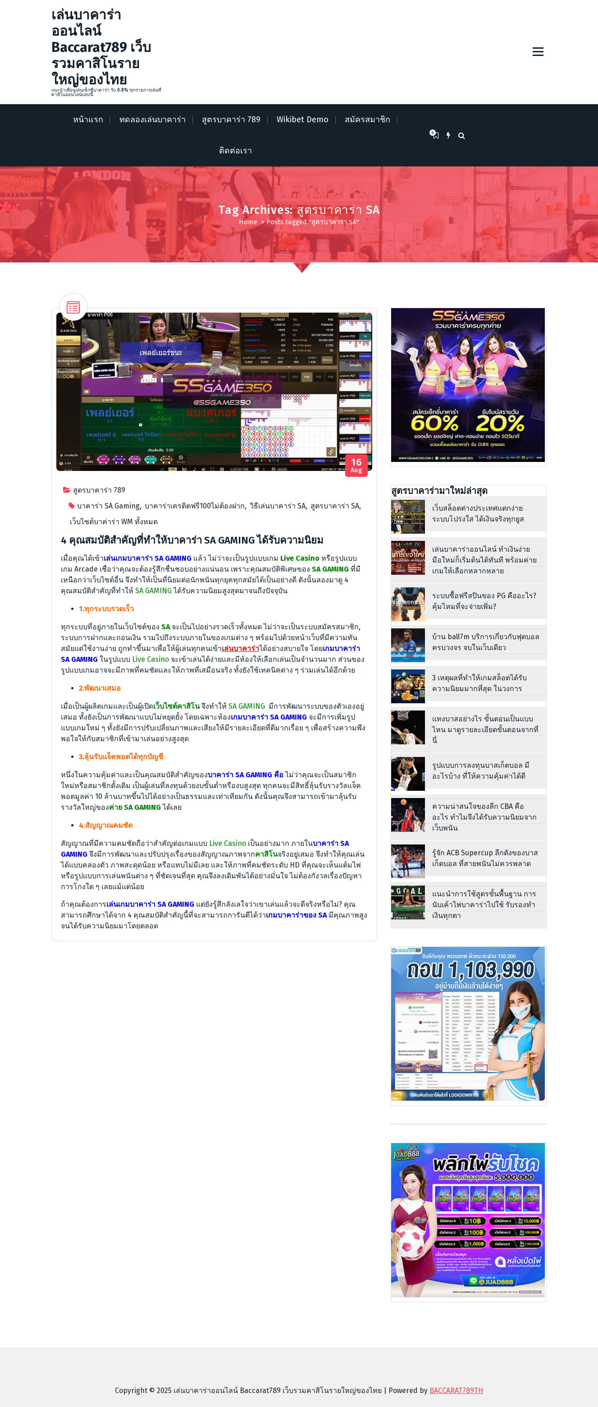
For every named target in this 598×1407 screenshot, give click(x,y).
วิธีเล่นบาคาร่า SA (278, 506)
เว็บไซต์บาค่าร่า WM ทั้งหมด (114, 521)
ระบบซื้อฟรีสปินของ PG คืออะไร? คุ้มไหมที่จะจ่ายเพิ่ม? (484, 601)
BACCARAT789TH (456, 1390)
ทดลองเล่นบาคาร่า (152, 120)
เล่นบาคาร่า (240, 648)
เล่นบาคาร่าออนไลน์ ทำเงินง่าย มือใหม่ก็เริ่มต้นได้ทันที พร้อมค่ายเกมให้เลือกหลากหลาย (484, 560)
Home (248, 222)
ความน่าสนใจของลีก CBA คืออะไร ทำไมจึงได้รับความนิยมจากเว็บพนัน (484, 817)
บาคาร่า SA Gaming (108, 506)
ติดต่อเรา (235, 151)
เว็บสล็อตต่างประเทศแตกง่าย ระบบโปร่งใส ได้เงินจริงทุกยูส (478, 513)
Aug (356, 465)
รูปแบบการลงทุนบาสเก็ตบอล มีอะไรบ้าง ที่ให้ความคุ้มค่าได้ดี (481, 770)
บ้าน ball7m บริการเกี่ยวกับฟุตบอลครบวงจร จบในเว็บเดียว (485, 642)
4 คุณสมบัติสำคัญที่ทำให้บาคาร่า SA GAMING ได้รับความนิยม (192, 540)
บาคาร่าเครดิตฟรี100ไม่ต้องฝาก (195, 506)
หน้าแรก (88, 120)
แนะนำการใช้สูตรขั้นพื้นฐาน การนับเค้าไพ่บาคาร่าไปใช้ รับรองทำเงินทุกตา (484, 905)
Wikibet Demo (303, 120)
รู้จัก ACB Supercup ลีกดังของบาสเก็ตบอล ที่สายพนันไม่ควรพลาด (485, 858)
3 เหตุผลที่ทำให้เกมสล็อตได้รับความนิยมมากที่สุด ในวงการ (479, 683)
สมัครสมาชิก (367, 120)
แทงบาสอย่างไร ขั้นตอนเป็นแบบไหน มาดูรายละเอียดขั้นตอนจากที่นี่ (485, 730)
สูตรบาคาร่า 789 (231, 120)
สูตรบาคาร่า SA (334, 506)
